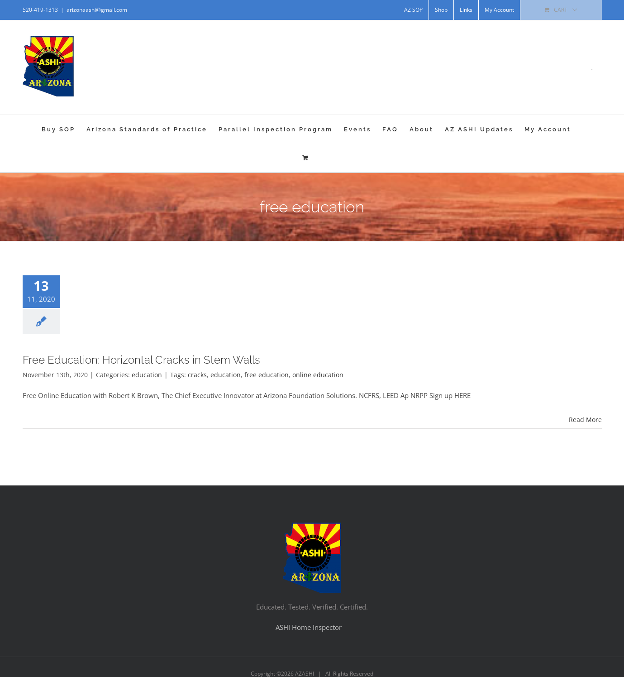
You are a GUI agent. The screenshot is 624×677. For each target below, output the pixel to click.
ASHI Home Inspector (309, 627)
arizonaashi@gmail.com (97, 10)
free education (266, 374)
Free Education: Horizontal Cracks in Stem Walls (141, 359)
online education (317, 374)
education (147, 374)
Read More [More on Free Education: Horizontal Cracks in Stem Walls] (585, 419)
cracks (197, 374)
